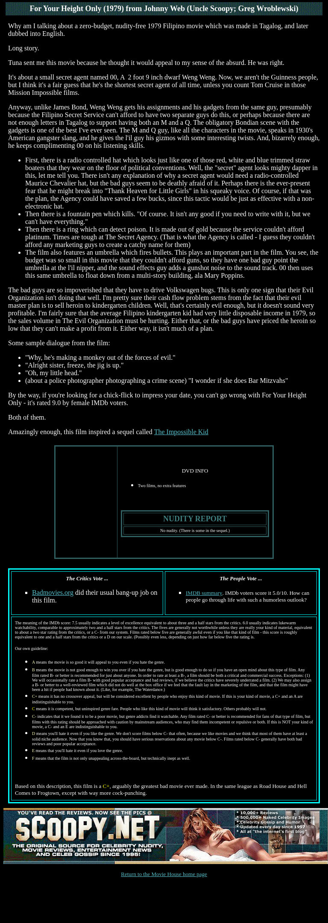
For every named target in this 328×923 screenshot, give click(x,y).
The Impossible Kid (181, 431)
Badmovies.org (52, 592)
